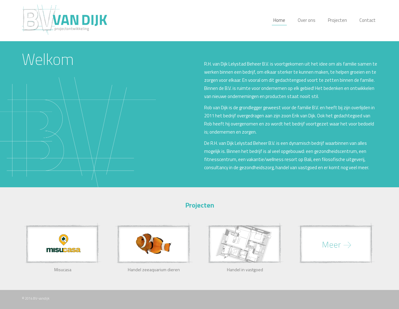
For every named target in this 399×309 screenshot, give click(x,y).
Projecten (337, 20)
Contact (367, 20)
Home (279, 20)
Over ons (306, 20)
